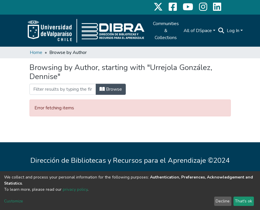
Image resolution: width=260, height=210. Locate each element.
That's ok (243, 201)
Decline (223, 201)
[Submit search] (221, 30)
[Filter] (62, 89)
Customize (13, 201)
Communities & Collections (166, 30)
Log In (233, 30)
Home (36, 52)
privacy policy (75, 189)
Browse (111, 89)
